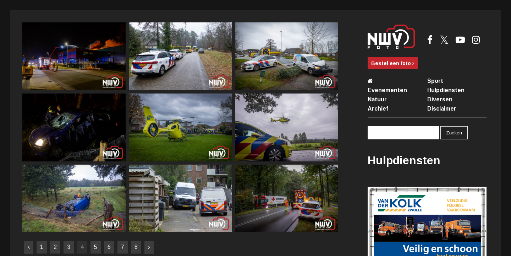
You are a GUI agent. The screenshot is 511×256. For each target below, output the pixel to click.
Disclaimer (441, 109)
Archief (378, 109)
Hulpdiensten (446, 90)
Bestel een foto (392, 63)
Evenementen (387, 90)
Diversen (439, 99)
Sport (435, 81)
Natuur (377, 99)
